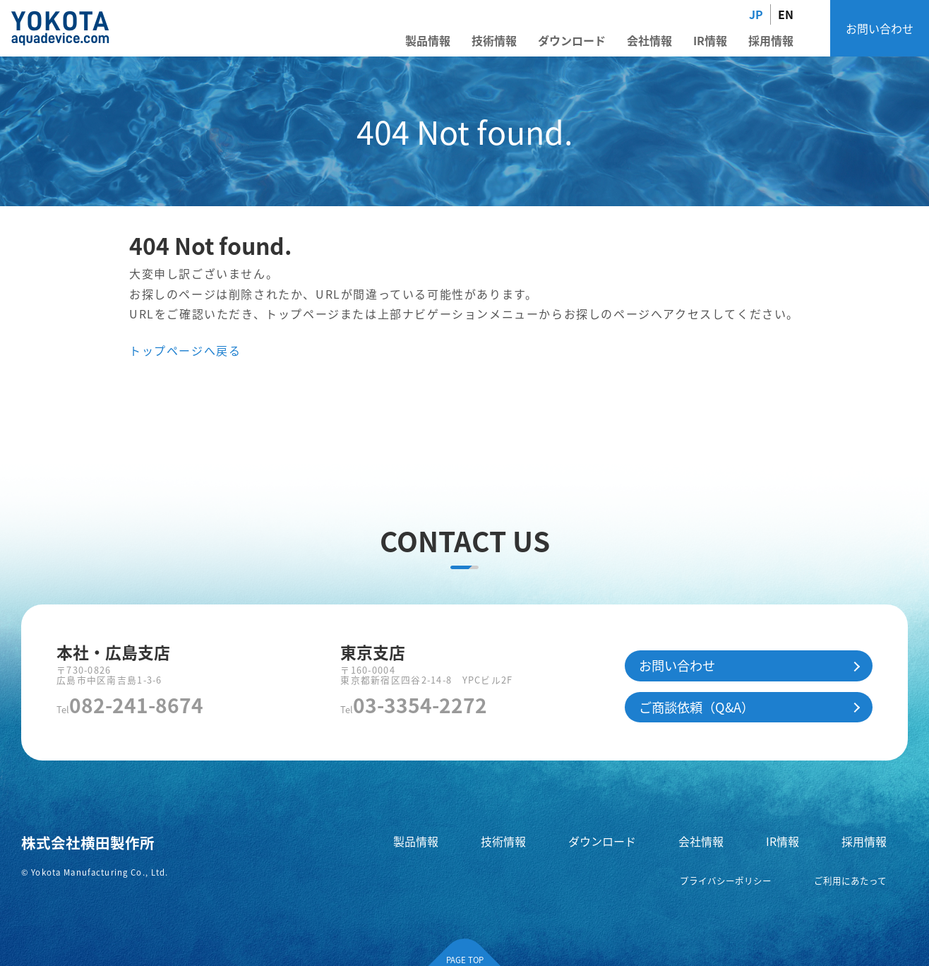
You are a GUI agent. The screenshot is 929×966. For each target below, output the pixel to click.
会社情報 (649, 40)
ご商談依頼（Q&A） (696, 707)
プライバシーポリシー (726, 880)
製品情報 (427, 40)
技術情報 (494, 40)
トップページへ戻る (185, 350)
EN (785, 14)
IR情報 (710, 40)
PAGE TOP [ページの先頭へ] (465, 959)
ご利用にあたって (850, 880)
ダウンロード (572, 40)
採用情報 (770, 40)
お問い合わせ (879, 28)
